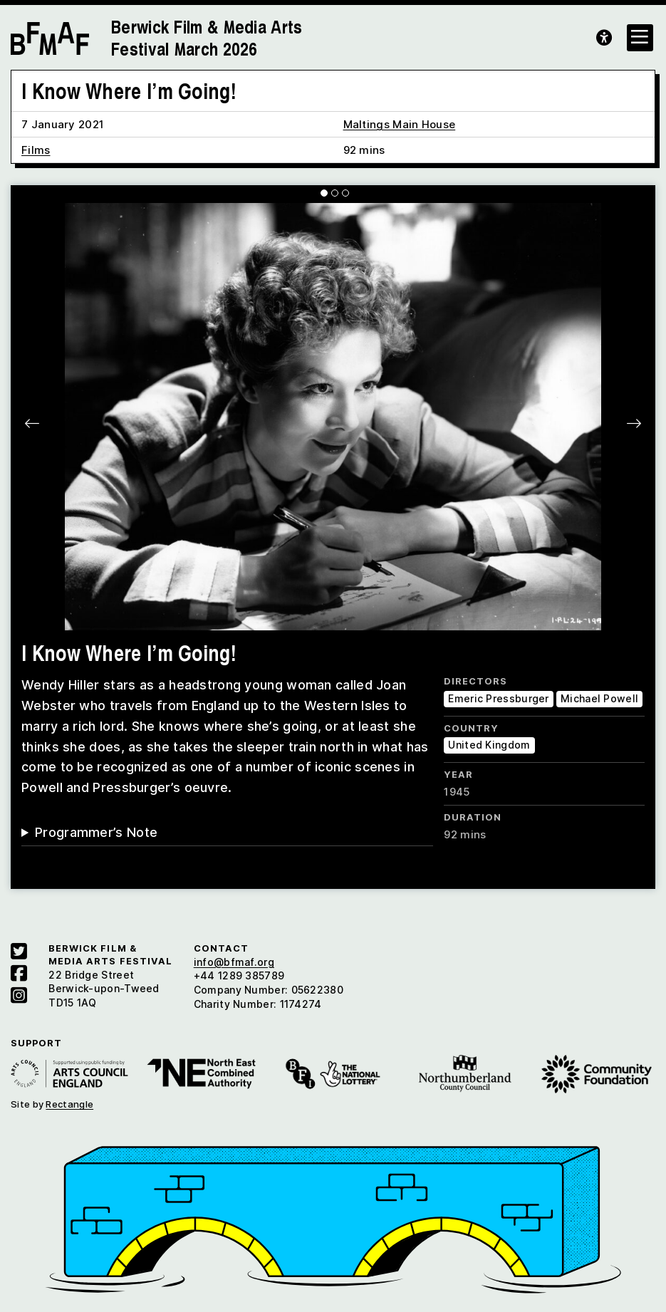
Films (36, 150)
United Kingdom (489, 745)
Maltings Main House (399, 124)
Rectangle (69, 1104)
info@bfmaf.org (234, 962)
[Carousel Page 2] (334, 193)
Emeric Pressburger (498, 698)
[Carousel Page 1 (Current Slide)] (324, 193)
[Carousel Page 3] (345, 193)
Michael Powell (599, 698)
